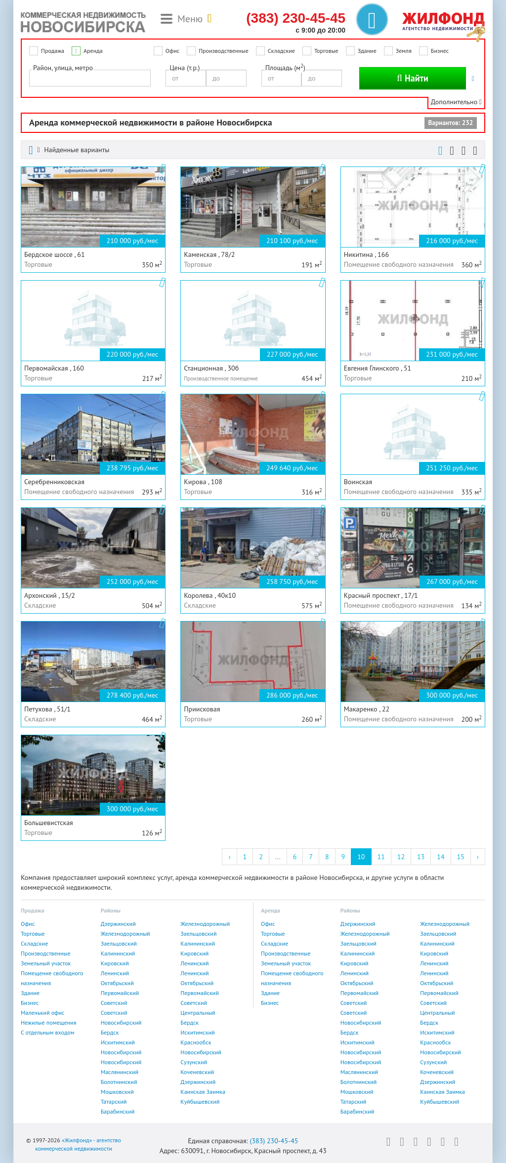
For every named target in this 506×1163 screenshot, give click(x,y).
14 (440, 856)
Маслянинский (119, 1072)
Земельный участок (46, 963)
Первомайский (120, 993)
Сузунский (193, 1062)
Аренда (93, 50)
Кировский (194, 953)
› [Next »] (478, 856)
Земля (404, 50)
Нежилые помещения (48, 1022)
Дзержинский (118, 923)
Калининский (197, 943)
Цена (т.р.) (184, 67)
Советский (114, 1002)
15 (460, 856)
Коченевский (197, 1072)
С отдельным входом (48, 1032)
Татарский (114, 1101)
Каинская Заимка (202, 1091)
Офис (172, 50)
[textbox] (35, 78)
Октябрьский (117, 983)
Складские (281, 50)
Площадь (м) (285, 67)
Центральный (197, 1012)
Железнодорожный (205, 923)
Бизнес (440, 50)
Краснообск (195, 1042)
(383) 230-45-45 (274, 1140)
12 (401, 856)
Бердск (189, 1022)
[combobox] (90, 78)
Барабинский (118, 1111)
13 (420, 856)
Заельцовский (198, 933)
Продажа (52, 50)
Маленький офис (42, 1012)
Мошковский (117, 1091)
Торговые (326, 50)
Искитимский (197, 1032)
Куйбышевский (199, 1101)
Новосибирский (121, 1022)
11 (381, 856)
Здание (367, 50)
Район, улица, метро (63, 67)
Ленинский (194, 963)
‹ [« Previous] (229, 856)
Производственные (224, 50)
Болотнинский (119, 1081)
